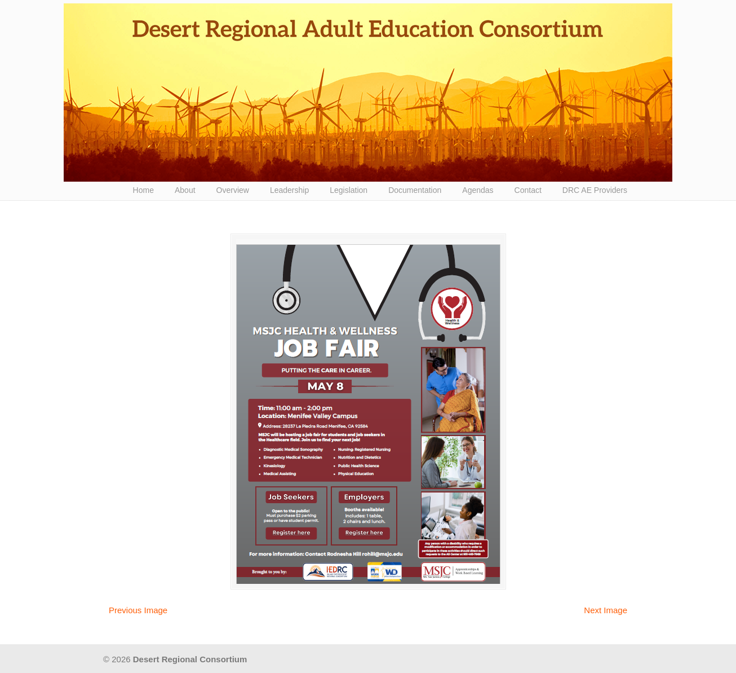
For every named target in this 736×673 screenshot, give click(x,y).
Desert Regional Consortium (368, 92)
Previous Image (138, 610)
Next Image (605, 610)
